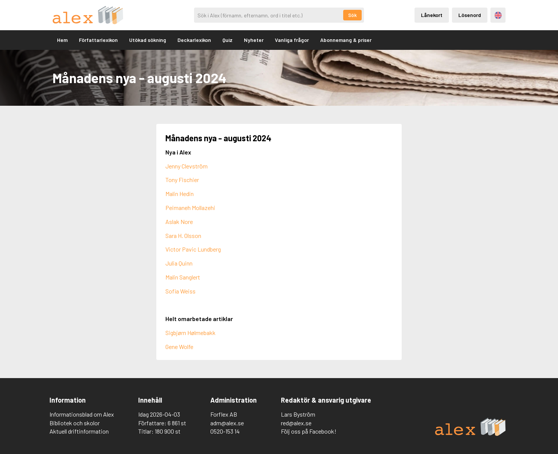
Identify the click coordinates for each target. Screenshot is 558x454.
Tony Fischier (182, 179)
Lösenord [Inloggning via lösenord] (469, 15)
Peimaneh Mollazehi (190, 207)
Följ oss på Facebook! (308, 431)
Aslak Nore (179, 221)
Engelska (498, 15)
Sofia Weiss (180, 291)
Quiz (227, 40)
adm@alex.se (227, 422)
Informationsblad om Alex (81, 414)
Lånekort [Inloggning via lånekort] (431, 15)
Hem (62, 40)
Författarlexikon (98, 40)
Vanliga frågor (292, 40)
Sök (352, 15)
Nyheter (254, 40)
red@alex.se (296, 422)
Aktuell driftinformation (79, 431)
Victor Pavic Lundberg (193, 249)
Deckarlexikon (194, 40)
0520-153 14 (225, 431)
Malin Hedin (179, 193)
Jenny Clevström (186, 166)
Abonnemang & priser (345, 40)
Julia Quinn (179, 263)
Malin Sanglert (182, 277)
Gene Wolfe (179, 346)
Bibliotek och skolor (74, 422)
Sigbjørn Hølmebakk (190, 332)
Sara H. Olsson (183, 235)
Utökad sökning (147, 40)
